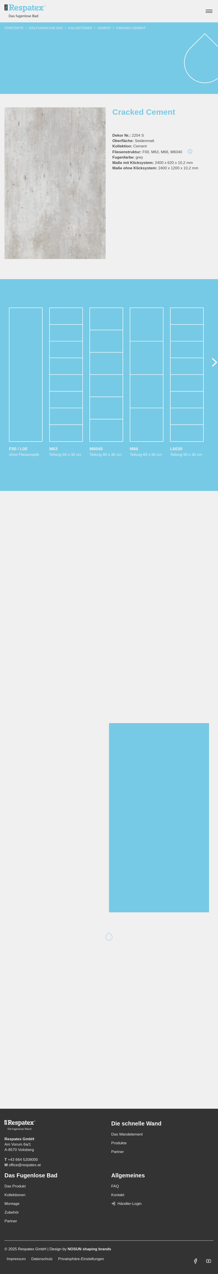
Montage (11, 1203)
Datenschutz (42, 1259)
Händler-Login (126, 1203)
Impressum (16, 1259)
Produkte (119, 1143)
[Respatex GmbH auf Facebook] (195, 1261)
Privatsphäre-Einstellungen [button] (81, 1259)
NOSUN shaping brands (89, 1249)
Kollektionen (80, 28)
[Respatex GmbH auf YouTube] (208, 1261)
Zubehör (11, 1212)
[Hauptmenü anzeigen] (209, 11)
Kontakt (117, 1195)
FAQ (115, 1186)
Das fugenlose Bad (46, 28)
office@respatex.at (25, 1165)
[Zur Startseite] (25, 11)
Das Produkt (15, 1186)
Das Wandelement (127, 1134)
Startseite (14, 28)
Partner (117, 1151)
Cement (104, 28)
